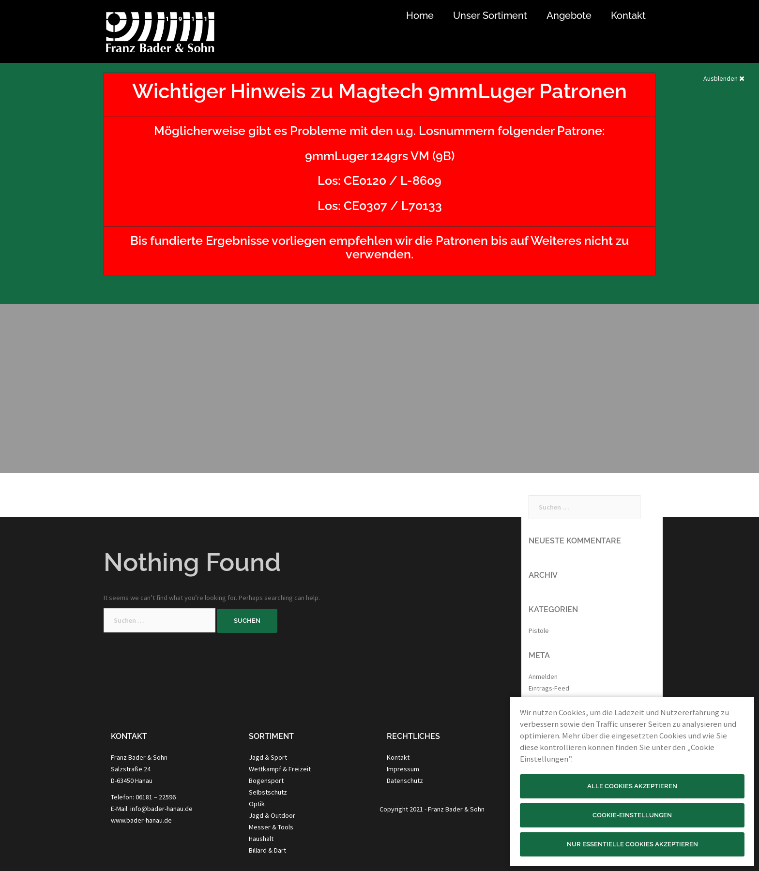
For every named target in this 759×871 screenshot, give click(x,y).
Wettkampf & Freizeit (280, 769)
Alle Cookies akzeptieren (632, 786)
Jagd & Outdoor (272, 815)
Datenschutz (405, 780)
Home (420, 15)
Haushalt (261, 838)
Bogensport (266, 780)
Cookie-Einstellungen (632, 815)
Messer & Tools (271, 827)
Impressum (403, 769)
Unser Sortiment (490, 15)
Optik (257, 803)
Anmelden (543, 676)
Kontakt (628, 15)
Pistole (539, 630)
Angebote (569, 15)
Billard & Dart (267, 850)
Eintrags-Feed (549, 688)
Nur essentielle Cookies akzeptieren (632, 844)
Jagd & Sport (268, 757)
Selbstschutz (268, 792)
